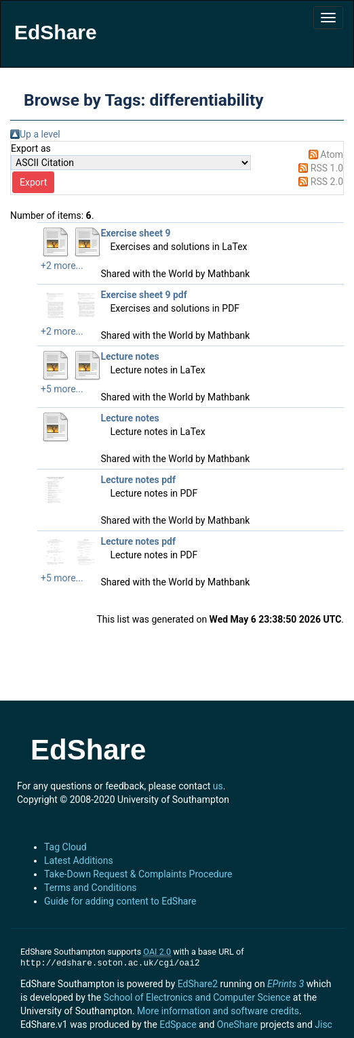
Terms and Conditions (90, 887)
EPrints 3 (285, 983)
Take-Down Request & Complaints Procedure (138, 874)
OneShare (237, 1024)
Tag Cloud (65, 847)
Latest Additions (78, 860)
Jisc (323, 1024)
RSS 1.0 (327, 168)
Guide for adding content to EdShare (120, 901)
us (218, 786)
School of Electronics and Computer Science (197, 997)
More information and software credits (218, 1010)
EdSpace (177, 1024)
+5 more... (62, 388)
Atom (331, 154)
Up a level (40, 134)
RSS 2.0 (327, 181)
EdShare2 (198, 983)
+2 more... (62, 265)
